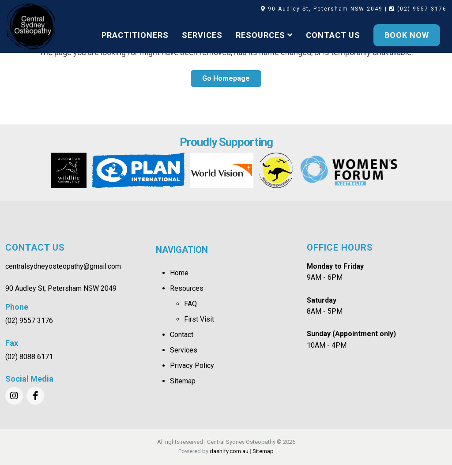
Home (179, 273)
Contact (181, 334)
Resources (186, 288)
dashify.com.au (229, 451)
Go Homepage (226, 78)
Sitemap (183, 381)
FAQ (190, 304)
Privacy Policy (192, 365)
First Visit (199, 319)
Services (183, 350)
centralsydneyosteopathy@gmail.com (63, 266)
